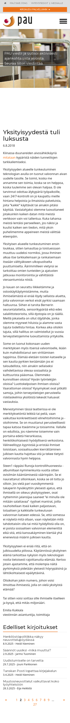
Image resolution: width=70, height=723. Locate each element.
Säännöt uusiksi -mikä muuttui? (27, 650)
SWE (18, 3)
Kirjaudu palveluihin (35, 9)
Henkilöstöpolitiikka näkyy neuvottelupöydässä (23, 638)
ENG (24, 3)
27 (35, 704)
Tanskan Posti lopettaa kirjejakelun (30, 671)
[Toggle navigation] (63, 21)
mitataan (9, 157)
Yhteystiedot (39, 3)
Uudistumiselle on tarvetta (23, 660)
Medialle (57, 3)
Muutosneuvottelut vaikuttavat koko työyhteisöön (31, 683)
